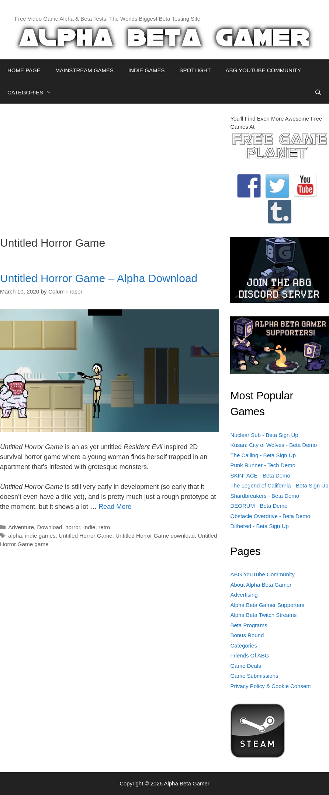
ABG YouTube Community (262, 574)
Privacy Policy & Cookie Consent (270, 686)
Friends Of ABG (249, 655)
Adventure (21, 527)
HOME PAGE (24, 70)
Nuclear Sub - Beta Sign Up (264, 435)
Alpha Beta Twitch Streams (263, 615)
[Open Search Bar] (318, 92)
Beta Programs (248, 625)
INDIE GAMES (146, 70)
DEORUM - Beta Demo (258, 506)
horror (72, 527)
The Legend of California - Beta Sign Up (279, 485)
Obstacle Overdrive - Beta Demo (270, 516)
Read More (114, 506)
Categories (243, 645)
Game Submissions (254, 676)
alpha (15, 535)
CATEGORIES (33, 92)
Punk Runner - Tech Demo (262, 465)
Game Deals (245, 666)
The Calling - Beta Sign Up (263, 455)
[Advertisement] (109, 166)
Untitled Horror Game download (155, 535)
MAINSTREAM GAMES (84, 70)
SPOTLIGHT (195, 70)
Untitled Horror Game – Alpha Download (98, 278)
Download (49, 527)
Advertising (243, 594)
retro (104, 527)
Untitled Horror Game (85, 535)
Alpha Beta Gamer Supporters (267, 605)
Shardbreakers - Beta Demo (264, 496)
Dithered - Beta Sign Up (259, 526)
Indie (89, 527)
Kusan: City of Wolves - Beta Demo (273, 445)
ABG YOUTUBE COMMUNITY (263, 70)
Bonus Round (247, 635)
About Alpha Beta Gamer (260, 585)
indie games (40, 535)
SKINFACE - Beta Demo (260, 475)
